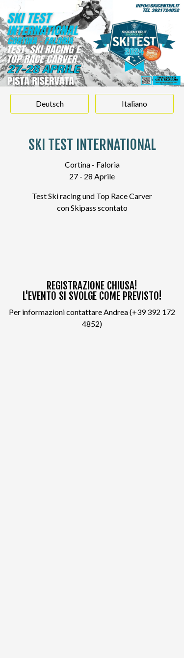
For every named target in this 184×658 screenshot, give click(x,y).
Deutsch (50, 103)
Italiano (134, 103)
